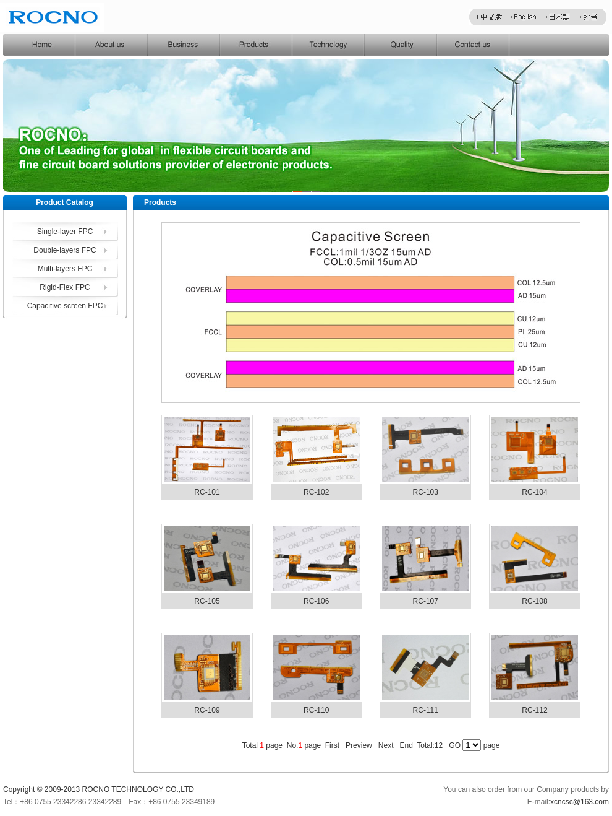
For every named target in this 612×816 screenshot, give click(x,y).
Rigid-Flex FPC (65, 287)
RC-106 (316, 601)
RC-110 (316, 710)
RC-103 (425, 492)
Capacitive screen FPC (65, 306)
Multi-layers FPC (65, 268)
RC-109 (206, 710)
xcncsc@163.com (579, 801)
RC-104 (534, 492)
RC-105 (206, 601)
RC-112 (534, 710)
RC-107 (425, 601)
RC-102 (316, 492)
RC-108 (534, 601)
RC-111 (425, 710)
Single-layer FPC (65, 231)
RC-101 (206, 492)
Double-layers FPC (64, 250)
